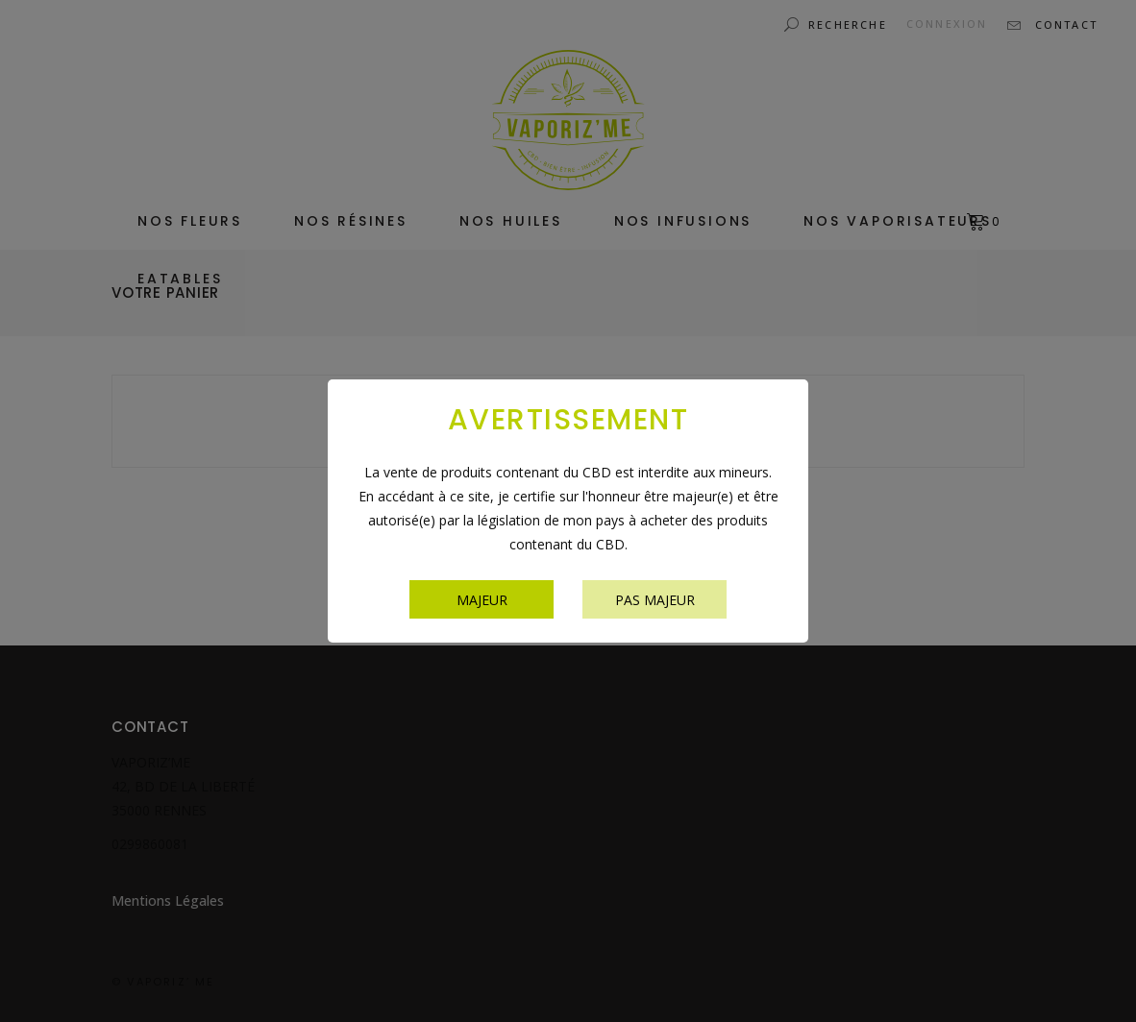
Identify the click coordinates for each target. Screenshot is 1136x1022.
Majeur (482, 600)
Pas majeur (655, 600)
